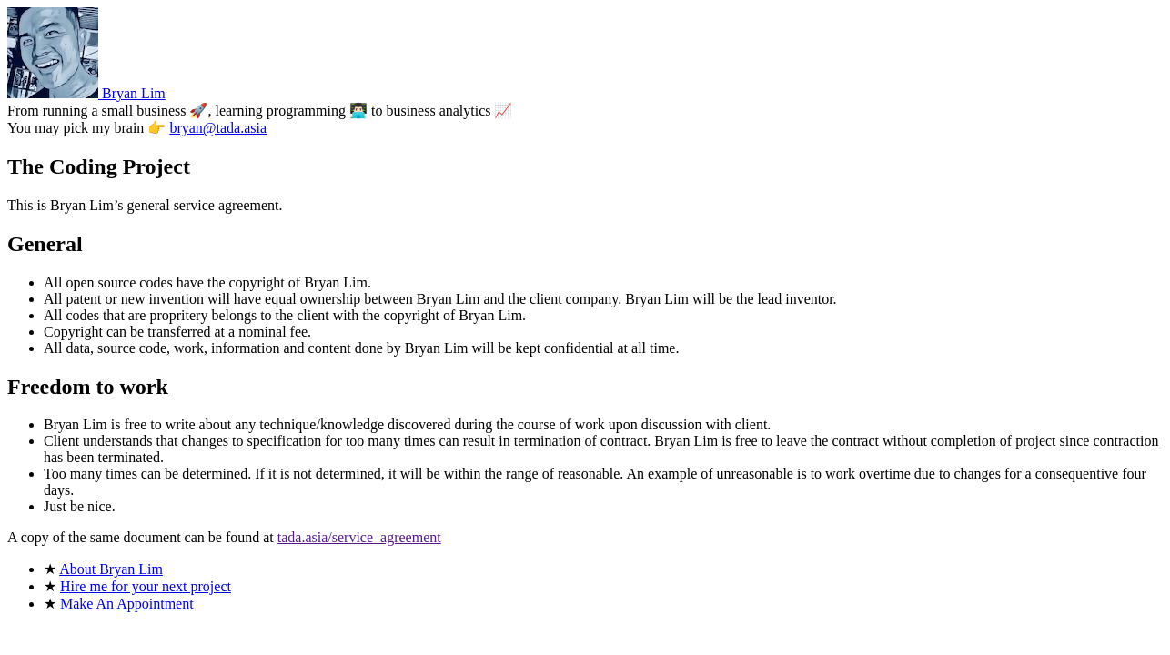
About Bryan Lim (111, 569)
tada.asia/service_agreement (359, 537)
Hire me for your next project (145, 586)
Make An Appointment (127, 603)
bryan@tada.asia (218, 128)
